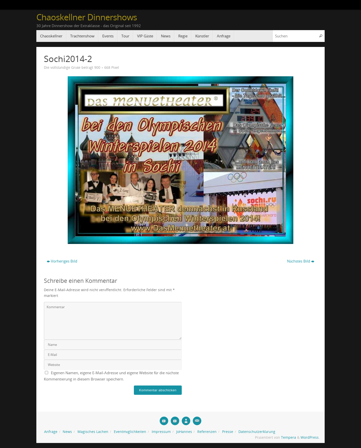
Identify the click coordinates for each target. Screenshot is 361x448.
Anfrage (50, 431)
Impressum (161, 431)
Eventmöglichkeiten (130, 431)
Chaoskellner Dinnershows (86, 17)
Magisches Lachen (92, 431)
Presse (227, 431)
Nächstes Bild (300, 261)
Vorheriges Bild (62, 261)
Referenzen (207, 431)
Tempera (288, 437)
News (67, 431)
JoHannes (184, 431)
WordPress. (310, 437)
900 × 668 (102, 67)
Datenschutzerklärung (256, 431)
